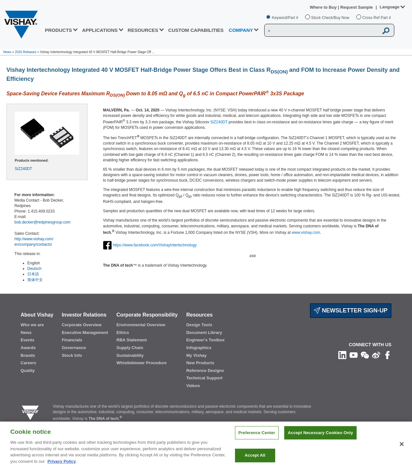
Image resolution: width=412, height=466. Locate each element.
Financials (72, 340)
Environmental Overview (141, 324)
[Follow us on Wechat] (365, 355)
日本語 (33, 274)
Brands (28, 355)
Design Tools (199, 324)
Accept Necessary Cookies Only (320, 438)
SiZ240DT (23, 168)
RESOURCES (143, 30)
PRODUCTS (58, 30)
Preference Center (257, 438)
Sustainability (130, 355)
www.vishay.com (306, 232)
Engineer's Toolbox (205, 340)
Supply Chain (130, 347)
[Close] (402, 449)
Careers (28, 362)
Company (241, 30)
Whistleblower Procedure (142, 362)
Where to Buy (324, 7)
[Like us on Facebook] (387, 355)
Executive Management (85, 332)
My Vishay (196, 355)
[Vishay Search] (322, 30)
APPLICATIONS (100, 30)
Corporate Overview (82, 324)
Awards (28, 347)
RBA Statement (132, 340)
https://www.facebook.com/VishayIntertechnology (155, 245)
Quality (28, 370)
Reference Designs (205, 370)
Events (27, 340)
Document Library (204, 332)
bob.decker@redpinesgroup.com (42, 222)
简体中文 (35, 280)
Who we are (32, 324)
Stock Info (72, 355)
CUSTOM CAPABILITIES (196, 30)
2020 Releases (25, 52)
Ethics (123, 332)
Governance (74, 347)
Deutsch (34, 268)
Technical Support (204, 378)
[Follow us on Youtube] (354, 355)
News (7, 52)
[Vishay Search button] (385, 30)
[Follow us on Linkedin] (342, 355)
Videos (193, 385)
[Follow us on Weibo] (376, 355)
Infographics (198, 347)
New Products (200, 362)
